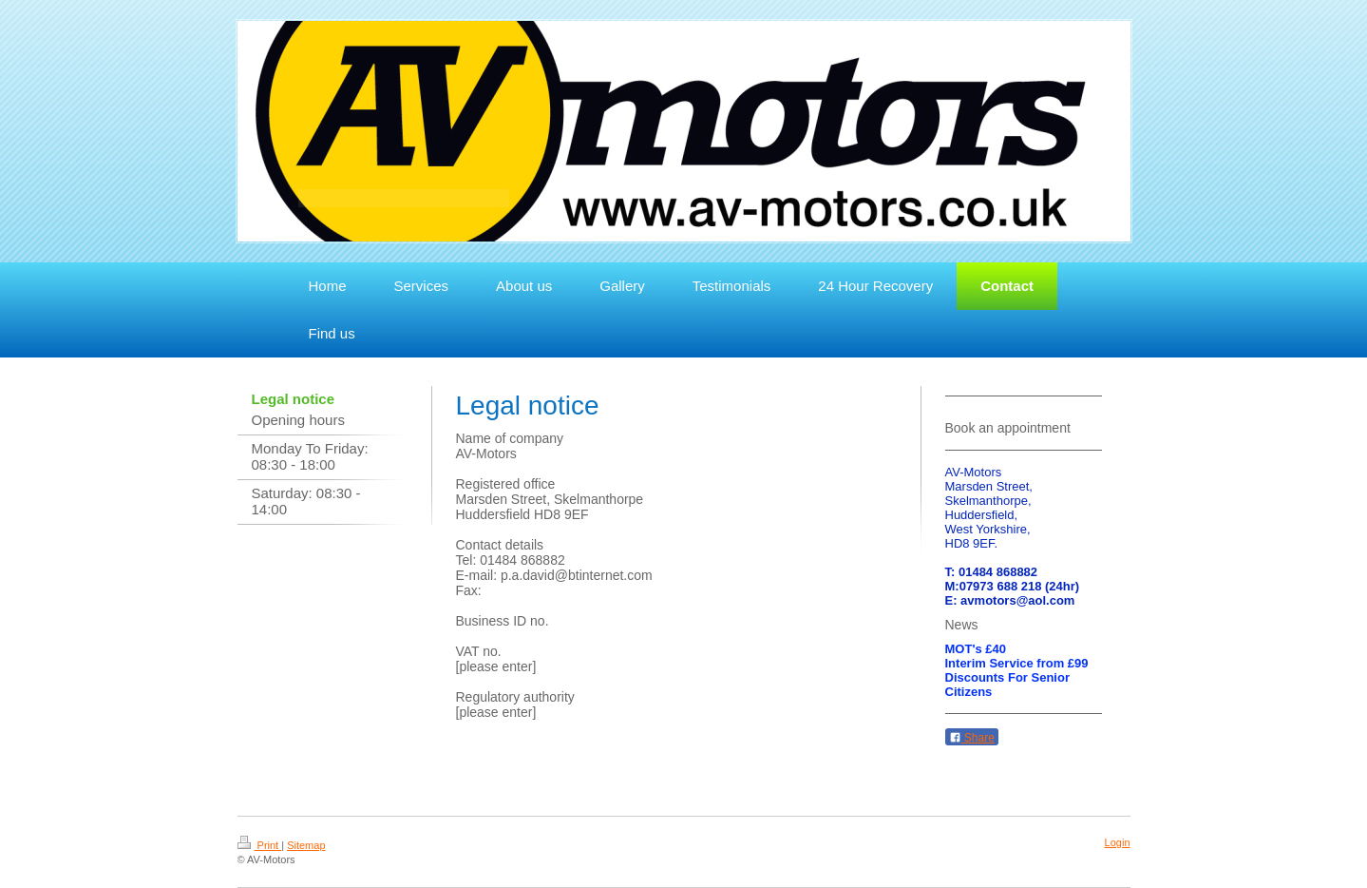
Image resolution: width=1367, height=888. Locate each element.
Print (259, 845)
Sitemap (306, 845)
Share (972, 737)
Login (1117, 842)
